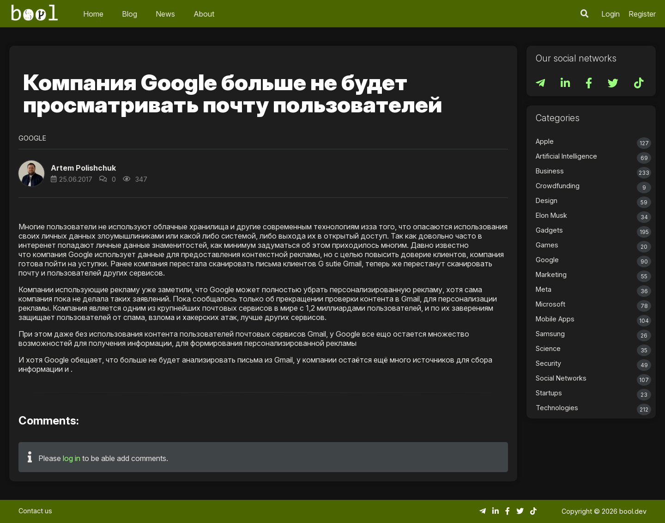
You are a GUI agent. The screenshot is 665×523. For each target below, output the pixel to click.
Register (642, 13)
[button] (31, 173)
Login (610, 13)
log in (71, 458)
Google (32, 138)
